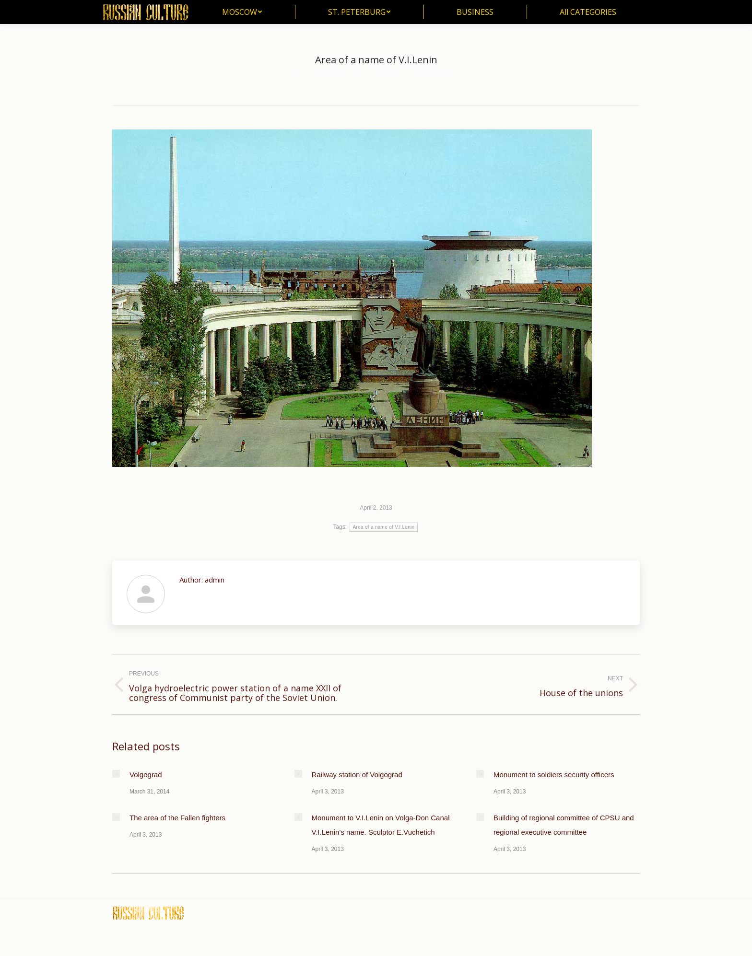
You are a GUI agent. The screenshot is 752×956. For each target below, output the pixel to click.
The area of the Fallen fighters (177, 818)
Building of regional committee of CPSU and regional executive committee (564, 825)
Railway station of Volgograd (357, 774)
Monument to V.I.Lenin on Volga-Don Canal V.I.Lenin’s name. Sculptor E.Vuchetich (381, 825)
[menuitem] (242, 12)
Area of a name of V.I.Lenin (384, 527)
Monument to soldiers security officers (554, 774)
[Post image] (116, 774)
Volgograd (145, 774)
